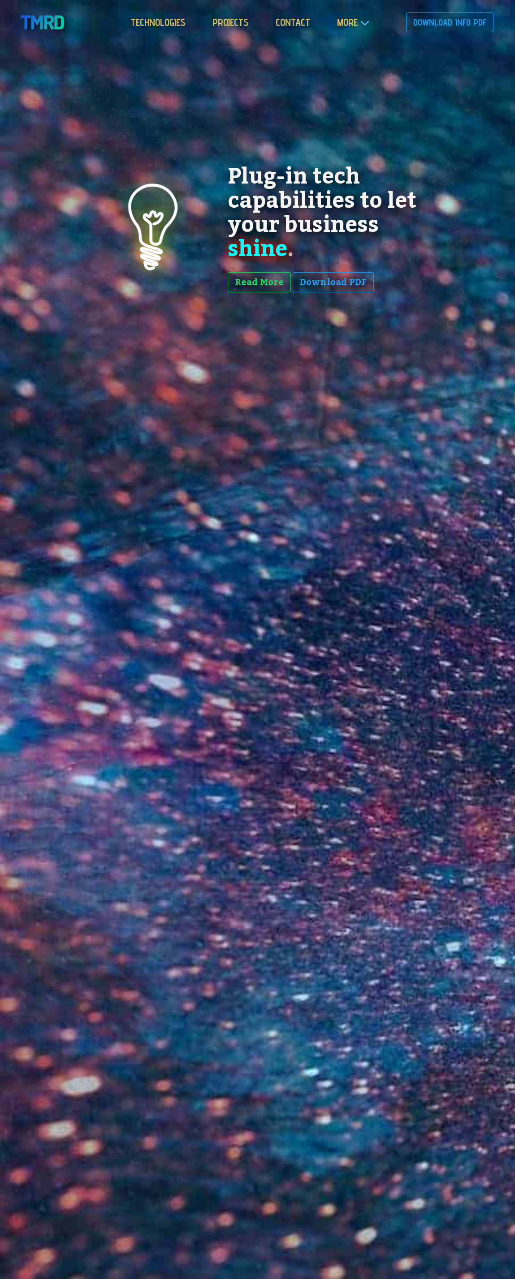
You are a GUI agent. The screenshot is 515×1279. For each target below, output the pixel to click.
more (347, 22)
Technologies (158, 22)
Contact (293, 22)
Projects (230, 22)
